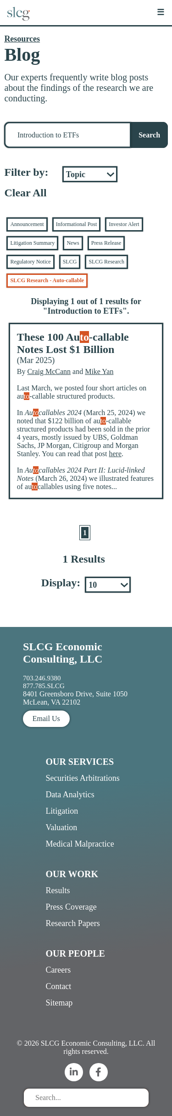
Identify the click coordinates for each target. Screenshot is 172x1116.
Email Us (46, 718)
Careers (58, 969)
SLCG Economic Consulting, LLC (62, 653)
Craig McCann (49, 371)
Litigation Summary (32, 243)
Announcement (27, 224)
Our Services (79, 762)
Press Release (106, 243)
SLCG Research (106, 261)
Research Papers (72, 923)
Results (57, 890)
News (73, 243)
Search (149, 135)
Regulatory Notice (30, 261)
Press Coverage (70, 906)
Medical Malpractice (79, 843)
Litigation (61, 811)
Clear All (25, 193)
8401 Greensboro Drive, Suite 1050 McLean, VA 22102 (75, 698)
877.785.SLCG (44, 686)
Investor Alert (124, 224)
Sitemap (58, 1002)
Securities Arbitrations (82, 778)
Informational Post (76, 224)
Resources (22, 38)
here (115, 454)
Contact (58, 986)
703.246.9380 (42, 678)
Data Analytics (69, 794)
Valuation (61, 827)
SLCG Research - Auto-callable (47, 280)
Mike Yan (99, 371)
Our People (75, 953)
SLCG (70, 261)
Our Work (71, 874)
